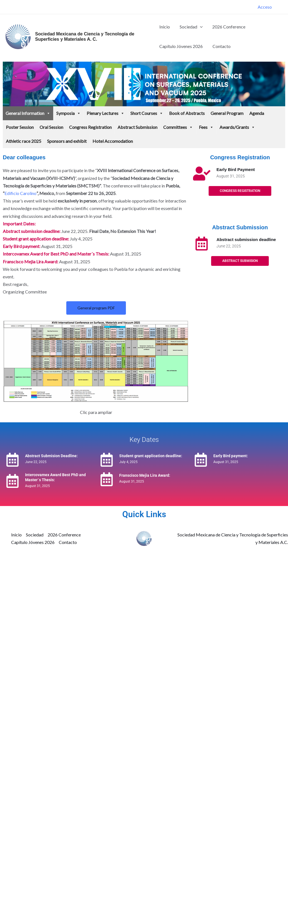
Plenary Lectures (106, 113)
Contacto (221, 46)
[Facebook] (279, 7)
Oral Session (51, 127)
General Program (227, 113)
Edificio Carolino (20, 193)
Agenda (256, 113)
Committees (178, 127)
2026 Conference (227, 26)
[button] (199, 27)
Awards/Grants (237, 127)
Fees (206, 127)
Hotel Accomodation (112, 141)
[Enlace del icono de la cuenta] (265, 7)
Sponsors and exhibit (67, 141)
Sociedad (190, 27)
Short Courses (146, 113)
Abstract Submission (137, 127)
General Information (28, 113)
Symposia (68, 113)
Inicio (164, 26)
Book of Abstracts (187, 113)
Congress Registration (90, 127)
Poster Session (20, 127)
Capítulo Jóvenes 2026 (181, 46)
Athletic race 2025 (23, 141)
